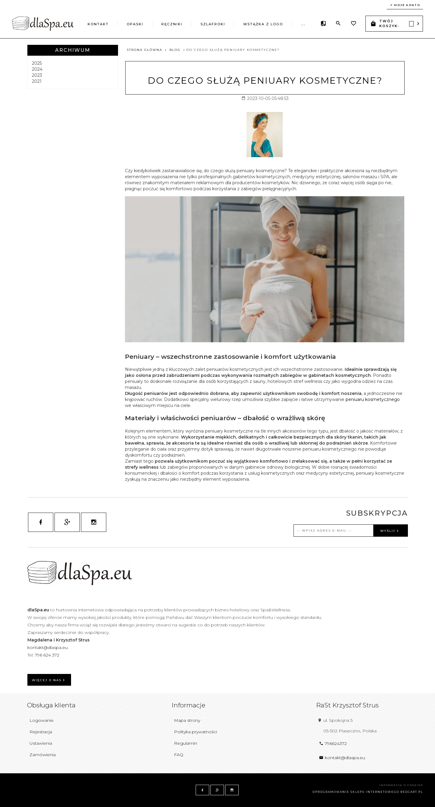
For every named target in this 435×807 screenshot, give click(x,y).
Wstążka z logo (263, 24)
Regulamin (185, 743)
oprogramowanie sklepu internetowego (355, 791)
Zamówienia (43, 754)
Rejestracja (41, 731)
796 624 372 (48, 655)
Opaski (135, 24)
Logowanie (42, 720)
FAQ (178, 754)
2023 (37, 75)
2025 (37, 63)
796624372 (333, 743)
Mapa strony (187, 720)
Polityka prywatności (195, 731)
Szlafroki (212, 24)
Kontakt (98, 24)
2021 (37, 81)
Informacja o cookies (401, 785)
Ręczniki (171, 24)
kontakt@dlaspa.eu (47, 647)
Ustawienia (41, 743)
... (303, 24)
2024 (37, 69)
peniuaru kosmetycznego (373, 399)
